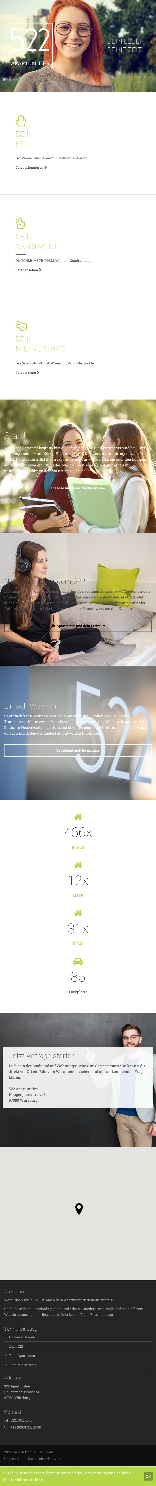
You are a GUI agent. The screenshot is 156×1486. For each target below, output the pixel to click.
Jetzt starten (26, 372)
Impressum (13, 1458)
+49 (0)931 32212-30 (25, 1427)
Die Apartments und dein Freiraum (78, 626)
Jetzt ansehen (27, 270)
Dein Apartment (22, 1355)
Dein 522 (16, 1346)
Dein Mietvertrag (22, 1364)
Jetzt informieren (29, 167)
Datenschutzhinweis (44, 1458)
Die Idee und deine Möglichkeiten (78, 488)
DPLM (78, 943)
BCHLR (78, 847)
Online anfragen (22, 1337)
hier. (39, 1479)
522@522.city (21, 1420)
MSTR (78, 895)
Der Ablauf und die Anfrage (78, 750)
